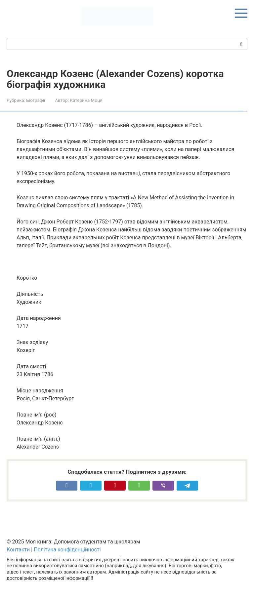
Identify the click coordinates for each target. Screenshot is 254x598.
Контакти (18, 549)
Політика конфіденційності (67, 549)
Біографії (35, 100)
